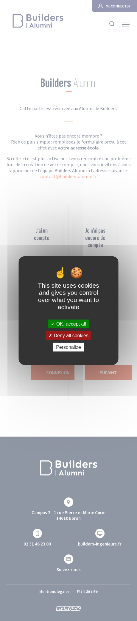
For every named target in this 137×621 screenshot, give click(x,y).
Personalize (68, 347)
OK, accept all (68, 323)
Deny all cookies (68, 335)
